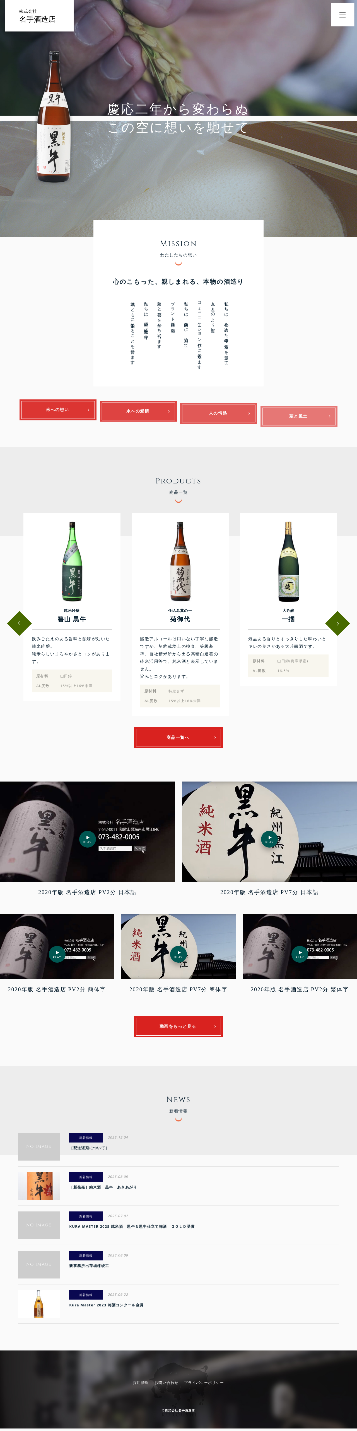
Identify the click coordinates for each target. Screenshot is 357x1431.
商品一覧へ (178, 739)
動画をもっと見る (178, 1028)
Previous (19, 624)
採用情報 (141, 1385)
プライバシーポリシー (204, 1385)
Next (338, 624)
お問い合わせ (166, 1385)
